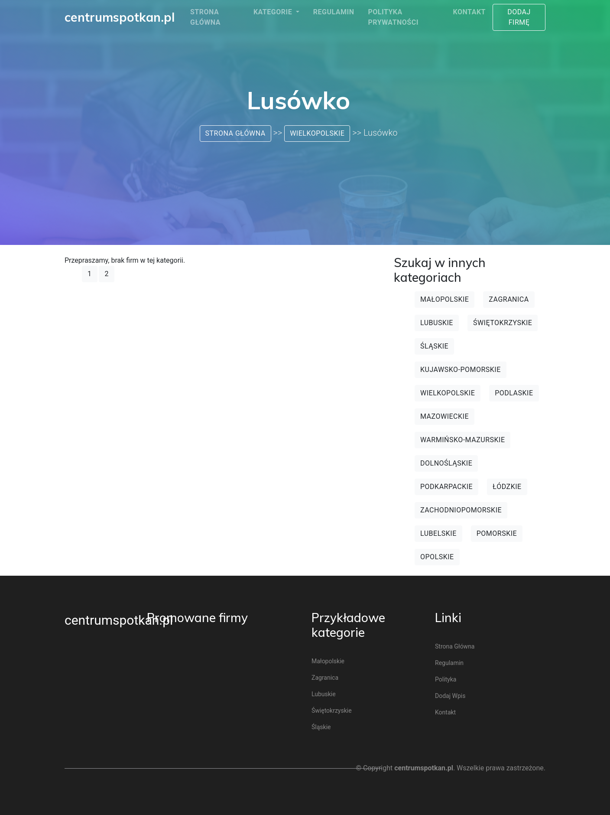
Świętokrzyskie (502, 323)
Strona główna (205, 17)
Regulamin (333, 12)
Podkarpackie (446, 486)
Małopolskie (444, 299)
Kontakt (469, 12)
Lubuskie (436, 323)
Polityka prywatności (393, 17)
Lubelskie (438, 533)
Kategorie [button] (273, 12)
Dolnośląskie (446, 463)
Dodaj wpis (450, 695)
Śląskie (434, 346)
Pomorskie (497, 533)
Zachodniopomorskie (461, 510)
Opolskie (437, 557)
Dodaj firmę (519, 17)
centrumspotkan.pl (119, 620)
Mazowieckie (444, 416)
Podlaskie (514, 393)
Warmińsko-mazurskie (462, 440)
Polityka (445, 679)
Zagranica (509, 299)
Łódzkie (507, 486)
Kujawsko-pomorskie (460, 369)
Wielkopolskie (317, 133)
